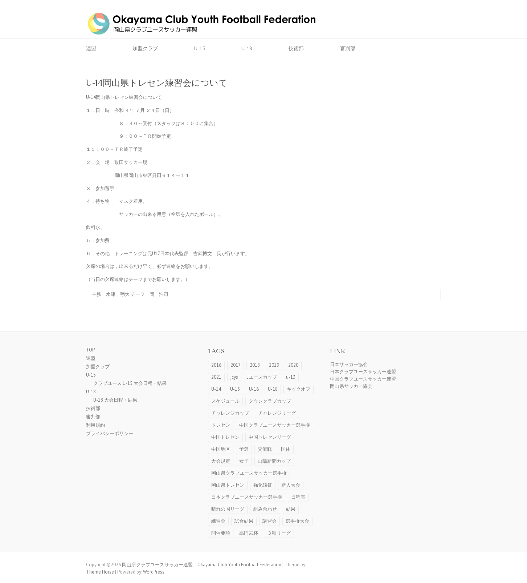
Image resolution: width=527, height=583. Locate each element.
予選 (244, 449)
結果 (290, 509)
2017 (235, 365)
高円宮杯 (248, 533)
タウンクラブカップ (270, 401)
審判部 (347, 48)
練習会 (218, 521)
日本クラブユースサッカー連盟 (363, 372)
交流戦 (265, 449)
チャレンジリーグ (277, 413)
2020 (293, 365)
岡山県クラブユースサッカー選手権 (249, 473)
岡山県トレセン (227, 485)
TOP (90, 350)
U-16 (254, 389)
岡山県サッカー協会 (351, 386)
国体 (285, 449)
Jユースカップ (262, 377)
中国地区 (220, 449)
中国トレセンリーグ (270, 437)
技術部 (296, 48)
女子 (244, 461)
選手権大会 (297, 521)
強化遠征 (262, 485)
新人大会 (290, 485)
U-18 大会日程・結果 (115, 400)
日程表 (298, 497)
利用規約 (95, 425)
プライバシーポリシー (109, 433)
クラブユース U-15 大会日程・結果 (130, 383)
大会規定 (220, 461)
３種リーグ (279, 533)
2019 (274, 365)
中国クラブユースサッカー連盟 (363, 379)
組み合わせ (265, 509)
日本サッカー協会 (349, 364)
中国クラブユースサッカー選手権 (274, 425)
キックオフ (298, 389)
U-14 (216, 389)
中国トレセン (225, 437)
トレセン (220, 425)
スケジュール (225, 401)
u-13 (290, 377)
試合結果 (243, 521)
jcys (234, 377)
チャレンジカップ (230, 413)
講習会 (269, 521)
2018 (255, 365)
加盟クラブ (145, 48)
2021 (216, 377)
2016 (216, 365)
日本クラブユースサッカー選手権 (246, 497)
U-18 (246, 48)
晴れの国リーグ (227, 509)
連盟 (91, 48)
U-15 (199, 48)
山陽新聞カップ (274, 461)
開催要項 (220, 533)
